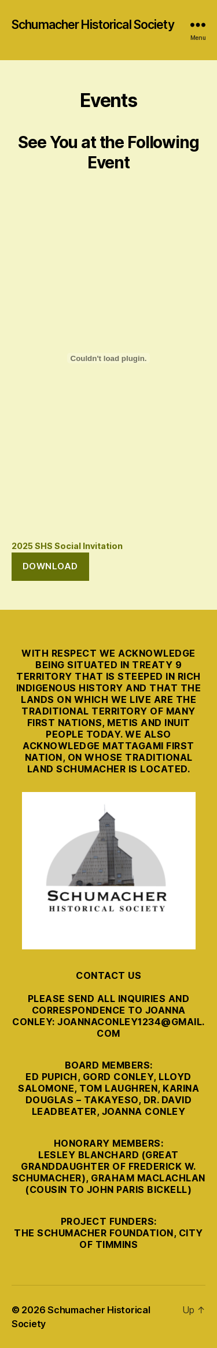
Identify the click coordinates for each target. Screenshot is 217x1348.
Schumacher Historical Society (93, 25)
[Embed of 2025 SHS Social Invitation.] (108, 358)
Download (50, 566)
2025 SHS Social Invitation (67, 546)
